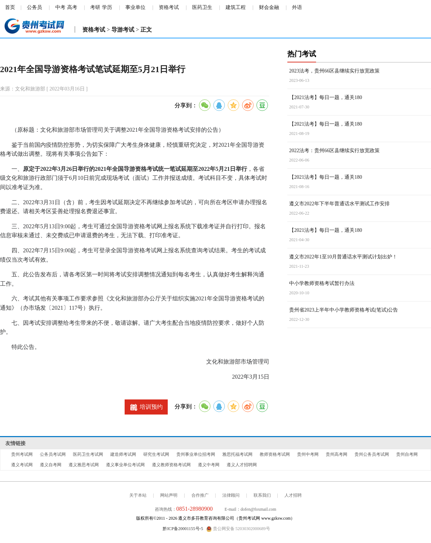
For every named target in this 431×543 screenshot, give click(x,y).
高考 (72, 7)
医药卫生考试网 (88, 454)
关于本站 (138, 495)
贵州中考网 (308, 454)
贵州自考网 (407, 454)
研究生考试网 (156, 454)
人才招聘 (293, 495)
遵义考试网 (22, 464)
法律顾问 (231, 495)
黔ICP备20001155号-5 (183, 528)
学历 (107, 7)
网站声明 (168, 495)
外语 (297, 7)
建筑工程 (236, 7)
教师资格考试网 (275, 454)
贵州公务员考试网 (371, 454)
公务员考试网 (53, 454)
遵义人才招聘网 (242, 464)
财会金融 (269, 7)
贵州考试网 (22, 454)
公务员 (34, 7)
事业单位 (135, 7)
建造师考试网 (123, 454)
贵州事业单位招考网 (195, 454)
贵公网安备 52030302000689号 (238, 529)
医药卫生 (202, 7)
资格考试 (169, 7)
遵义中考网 (208, 464)
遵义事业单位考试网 (125, 464)
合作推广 (200, 495)
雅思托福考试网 (237, 454)
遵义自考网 (50, 464)
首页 (10, 7)
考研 (95, 7)
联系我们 (262, 495)
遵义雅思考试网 (84, 464)
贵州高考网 (336, 454)
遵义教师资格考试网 (171, 464)
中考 (60, 7)
